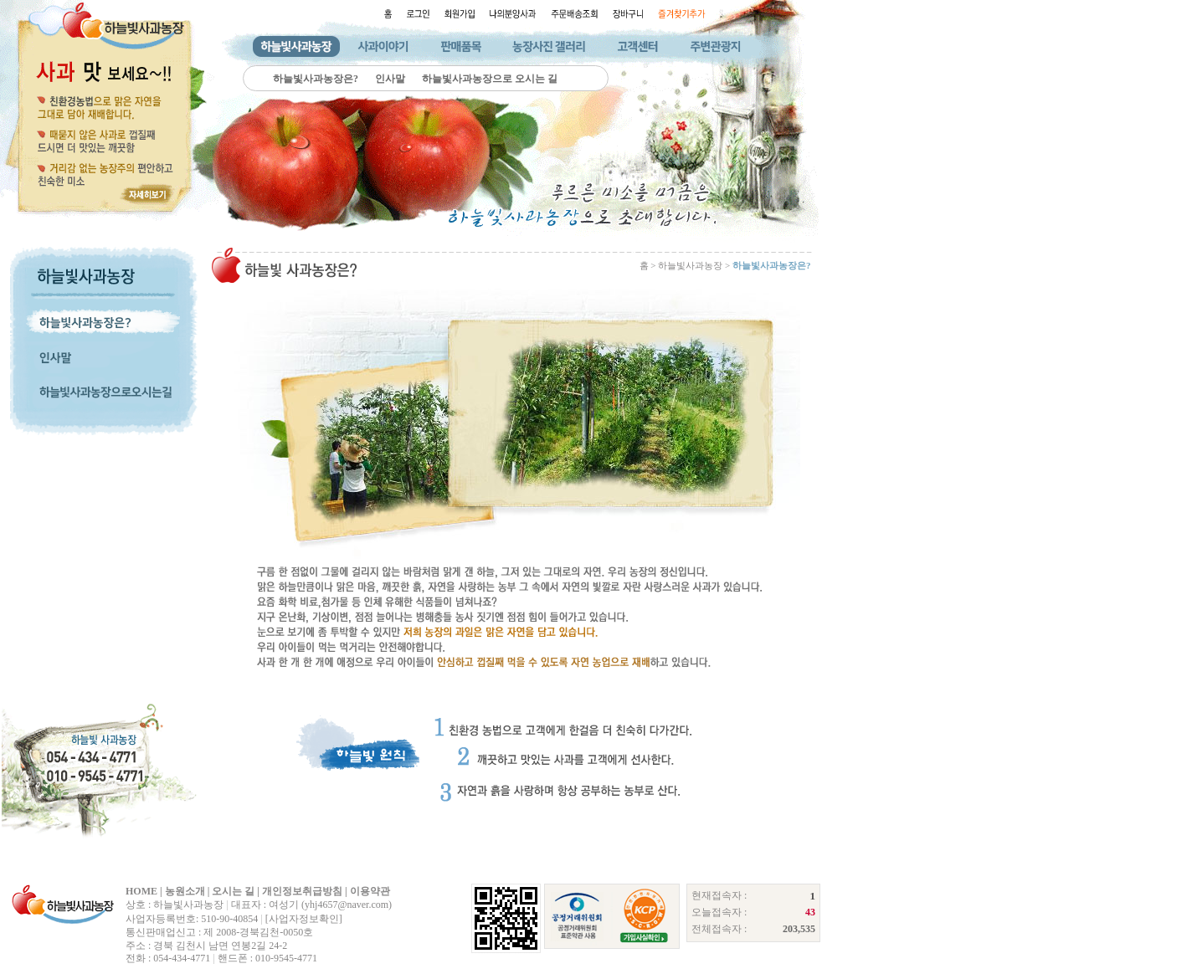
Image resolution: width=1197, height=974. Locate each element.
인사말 (390, 79)
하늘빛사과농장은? (315, 79)
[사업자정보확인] (303, 919)
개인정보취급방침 (302, 891)
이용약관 (370, 891)
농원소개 (185, 891)
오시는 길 (233, 891)
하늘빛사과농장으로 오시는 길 (489, 79)
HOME (141, 891)
